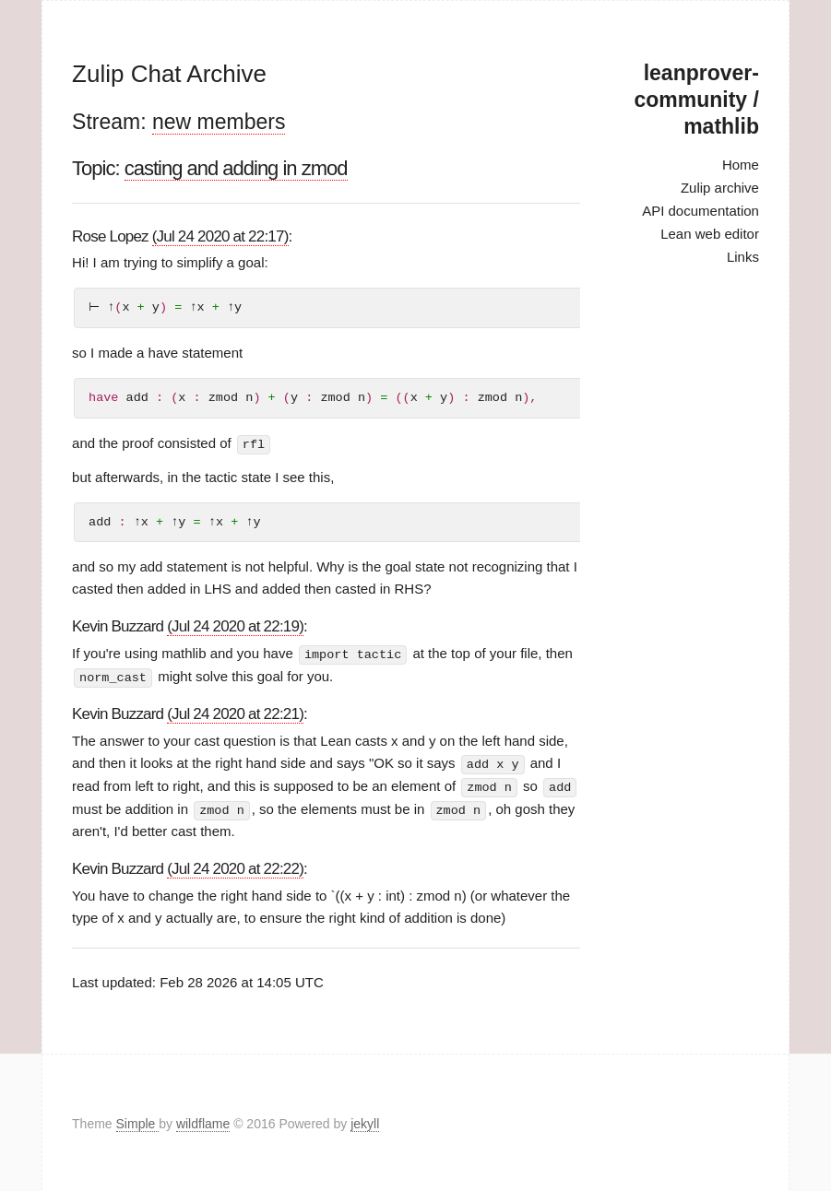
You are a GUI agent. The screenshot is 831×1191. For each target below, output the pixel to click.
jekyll (364, 1121)
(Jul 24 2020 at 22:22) (235, 866)
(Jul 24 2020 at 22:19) (235, 626)
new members (218, 122)
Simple (138, 1121)
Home (740, 164)
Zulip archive (720, 187)
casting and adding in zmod (236, 168)
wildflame (203, 1121)
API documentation (700, 210)
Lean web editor (709, 234)
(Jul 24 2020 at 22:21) (235, 713)
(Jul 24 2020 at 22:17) (220, 236)
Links (743, 257)
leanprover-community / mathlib (696, 99)
